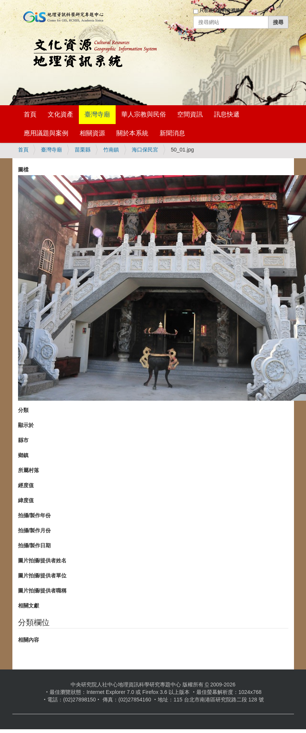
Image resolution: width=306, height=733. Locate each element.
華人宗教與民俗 (143, 114)
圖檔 (23, 170)
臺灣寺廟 (97, 114)
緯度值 (26, 500)
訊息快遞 (227, 114)
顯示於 (26, 425)
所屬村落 (28, 470)
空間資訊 (190, 114)
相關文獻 (28, 606)
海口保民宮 (145, 150)
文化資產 (60, 114)
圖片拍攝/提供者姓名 (42, 560)
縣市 (23, 440)
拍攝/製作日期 (34, 545)
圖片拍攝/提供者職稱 (42, 591)
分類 (23, 410)
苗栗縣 (82, 150)
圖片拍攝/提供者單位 (42, 575)
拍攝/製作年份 (34, 515)
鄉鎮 (23, 455)
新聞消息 (172, 133)
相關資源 (92, 133)
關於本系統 (132, 133)
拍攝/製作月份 (34, 530)
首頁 (30, 114)
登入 (183, 33)
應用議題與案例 (46, 133)
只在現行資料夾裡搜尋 (221, 10)
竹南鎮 (111, 150)
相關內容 (28, 640)
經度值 (26, 485)
